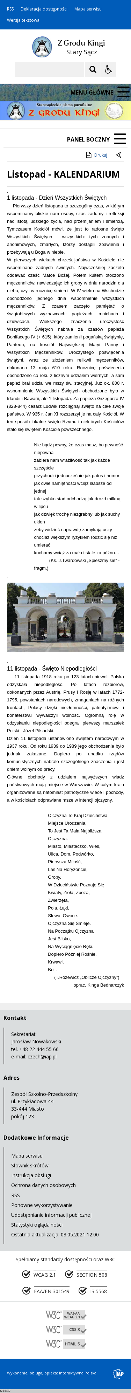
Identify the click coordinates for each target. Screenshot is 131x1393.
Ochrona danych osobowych (43, 1185)
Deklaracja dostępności (44, 9)
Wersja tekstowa (23, 20)
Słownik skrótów (30, 1165)
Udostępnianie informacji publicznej (51, 1215)
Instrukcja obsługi (31, 1175)
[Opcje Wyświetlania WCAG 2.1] (108, 69)
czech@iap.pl (42, 1056)
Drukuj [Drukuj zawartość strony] (96, 155)
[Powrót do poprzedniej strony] (119, 155)
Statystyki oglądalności (37, 1224)
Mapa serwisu (88, 9)
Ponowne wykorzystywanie (42, 1205)
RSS (10, 9)
